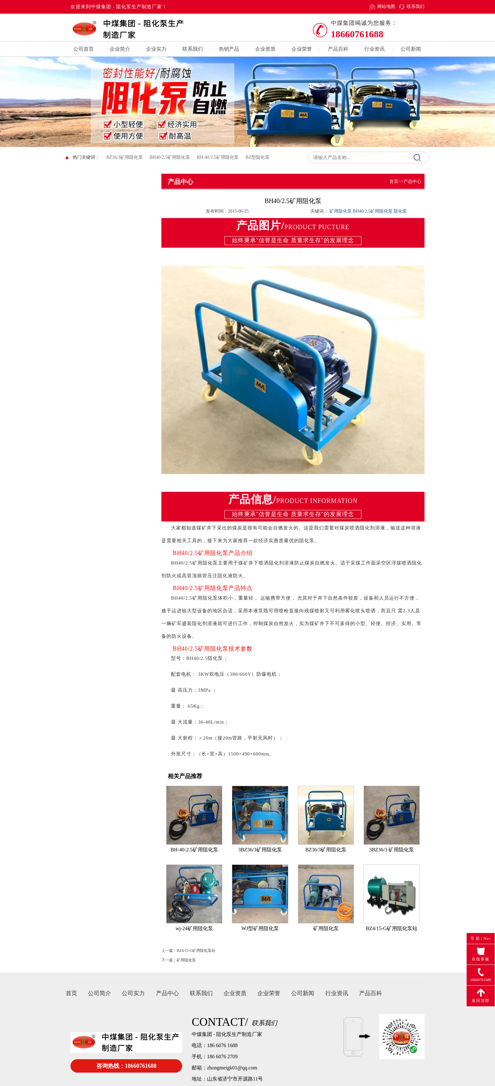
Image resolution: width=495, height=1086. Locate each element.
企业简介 (120, 49)
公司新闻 (411, 49)
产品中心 (167, 993)
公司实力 (133, 993)
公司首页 (83, 49)
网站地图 (386, 6)
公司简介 (99, 993)
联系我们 (416, 6)
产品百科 (338, 49)
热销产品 (229, 49)
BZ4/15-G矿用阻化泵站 (195, 960)
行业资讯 (374, 49)
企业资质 (265, 49)
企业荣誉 (302, 49)
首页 (393, 181)
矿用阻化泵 (186, 969)
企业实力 (156, 49)
